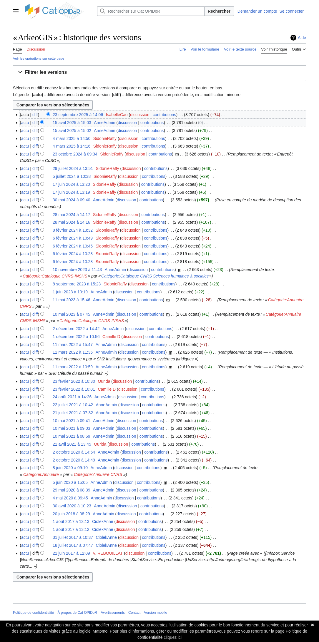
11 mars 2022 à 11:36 (73, 352)
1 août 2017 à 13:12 (71, 529)
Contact (134, 613)
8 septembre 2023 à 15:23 (77, 284)
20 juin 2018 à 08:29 (71, 513)
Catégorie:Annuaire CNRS (98, 474)
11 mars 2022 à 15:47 (73, 344)
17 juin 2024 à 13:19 (71, 192)
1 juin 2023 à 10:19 (70, 292)
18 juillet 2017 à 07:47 (73, 545)
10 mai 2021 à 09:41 (71, 420)
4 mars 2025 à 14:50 (71, 138)
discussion (139, 114)
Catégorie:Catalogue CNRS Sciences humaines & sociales (155, 276)
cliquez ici (173, 637)
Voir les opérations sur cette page (38, 58)
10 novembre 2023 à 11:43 (77, 269)
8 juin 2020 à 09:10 (70, 467)
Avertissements (113, 613)
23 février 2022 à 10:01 (74, 389)
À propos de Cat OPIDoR (77, 613)
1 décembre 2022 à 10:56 (76, 336)
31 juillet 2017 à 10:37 (73, 537)
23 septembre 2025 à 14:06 (78, 114)
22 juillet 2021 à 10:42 (73, 404)
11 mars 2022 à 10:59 (73, 367)
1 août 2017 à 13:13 (71, 521)
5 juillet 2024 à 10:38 (72, 176)
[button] (43, 72)
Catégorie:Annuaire (41, 474)
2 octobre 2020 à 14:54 (74, 452)
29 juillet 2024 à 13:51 (73, 168)
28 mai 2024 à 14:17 (71, 214)
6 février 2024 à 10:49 (73, 238)
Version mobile (155, 613)
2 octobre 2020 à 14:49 (74, 460)
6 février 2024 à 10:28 (73, 253)
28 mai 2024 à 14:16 (71, 222)
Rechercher (219, 11)
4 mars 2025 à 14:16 (71, 146)
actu (25, 122)
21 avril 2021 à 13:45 (72, 444)
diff (35, 114)
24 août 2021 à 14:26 (72, 396)
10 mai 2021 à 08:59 (71, 436)
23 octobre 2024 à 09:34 (75, 154)
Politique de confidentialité (33, 613)
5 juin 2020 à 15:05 (70, 482)
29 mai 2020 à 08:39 (71, 490)
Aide (302, 37)
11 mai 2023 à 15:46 (71, 299)
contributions (164, 114)
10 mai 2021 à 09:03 (71, 428)
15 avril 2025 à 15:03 (72, 122)
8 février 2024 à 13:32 (73, 230)
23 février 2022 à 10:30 (74, 381)
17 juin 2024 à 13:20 (71, 184)
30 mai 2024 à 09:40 (71, 200)
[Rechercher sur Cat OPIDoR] (151, 11)
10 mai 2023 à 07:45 (71, 314)
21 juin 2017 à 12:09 (71, 553)
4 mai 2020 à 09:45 (70, 498)
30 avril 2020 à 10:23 (72, 506)
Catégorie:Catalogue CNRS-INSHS (55, 276)
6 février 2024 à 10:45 (73, 246)
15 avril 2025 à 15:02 (72, 130)
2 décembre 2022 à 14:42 (76, 328)
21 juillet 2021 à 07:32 (73, 412)
